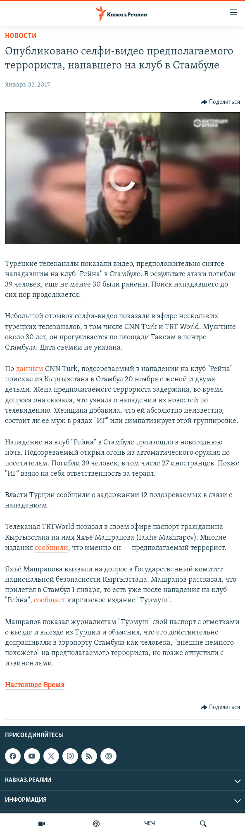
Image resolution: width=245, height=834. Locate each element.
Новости (21, 36)
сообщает (49, 600)
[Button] (220, 102)
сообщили (51, 548)
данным (30, 369)
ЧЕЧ (149, 823)
